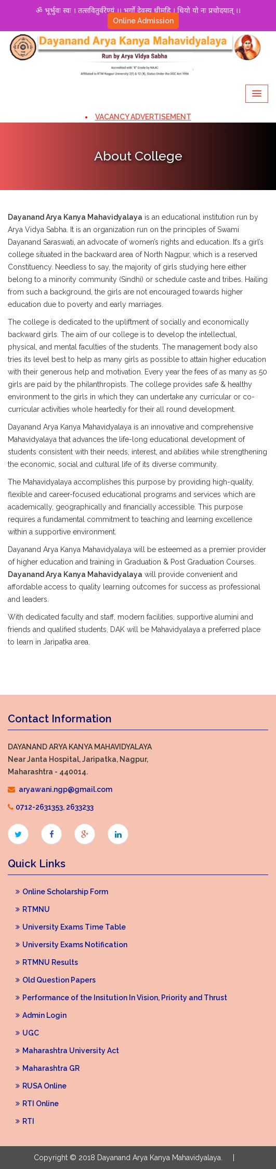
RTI (25, 1121)
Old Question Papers (56, 980)
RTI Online (37, 1103)
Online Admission (143, 21)
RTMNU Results (47, 962)
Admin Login (41, 1015)
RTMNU (33, 909)
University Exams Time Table (71, 927)
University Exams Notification (71, 944)
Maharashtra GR (48, 1068)
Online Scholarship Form (62, 892)
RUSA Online (41, 1086)
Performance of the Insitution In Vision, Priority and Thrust (121, 997)
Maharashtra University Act (67, 1050)
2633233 (80, 807)
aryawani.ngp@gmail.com (65, 789)
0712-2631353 (39, 807)
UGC (27, 1033)
